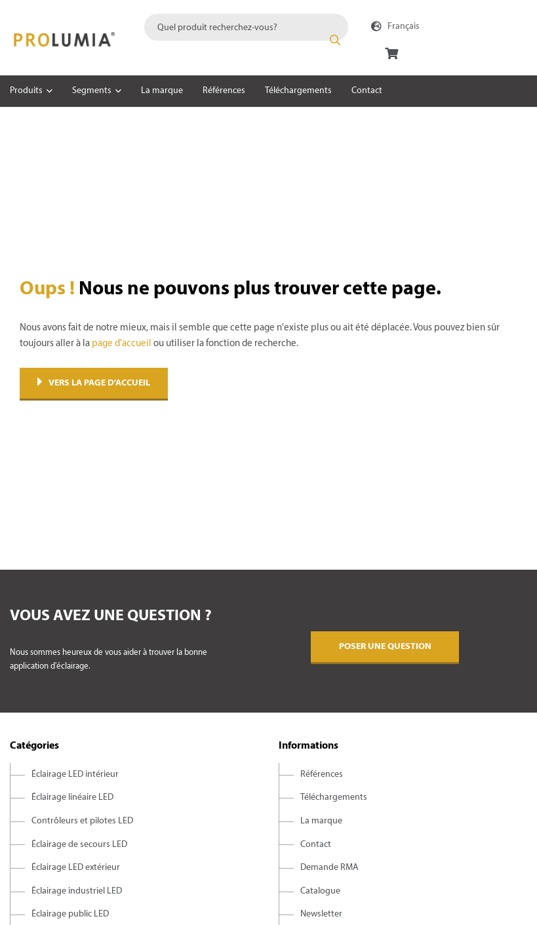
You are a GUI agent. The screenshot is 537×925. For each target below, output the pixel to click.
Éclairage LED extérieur (75, 868)
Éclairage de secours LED (79, 845)
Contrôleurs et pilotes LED (82, 821)
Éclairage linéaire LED (72, 797)
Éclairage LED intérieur (75, 774)
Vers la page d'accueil (93, 383)
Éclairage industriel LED (76, 891)
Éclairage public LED (70, 914)
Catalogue (320, 891)
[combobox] (246, 27)
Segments (91, 91)
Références (224, 91)
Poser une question (385, 647)
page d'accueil (121, 343)
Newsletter (321, 914)
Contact (366, 91)
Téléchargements (298, 91)
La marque (162, 91)
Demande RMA (329, 868)
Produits (26, 91)
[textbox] (246, 27)
